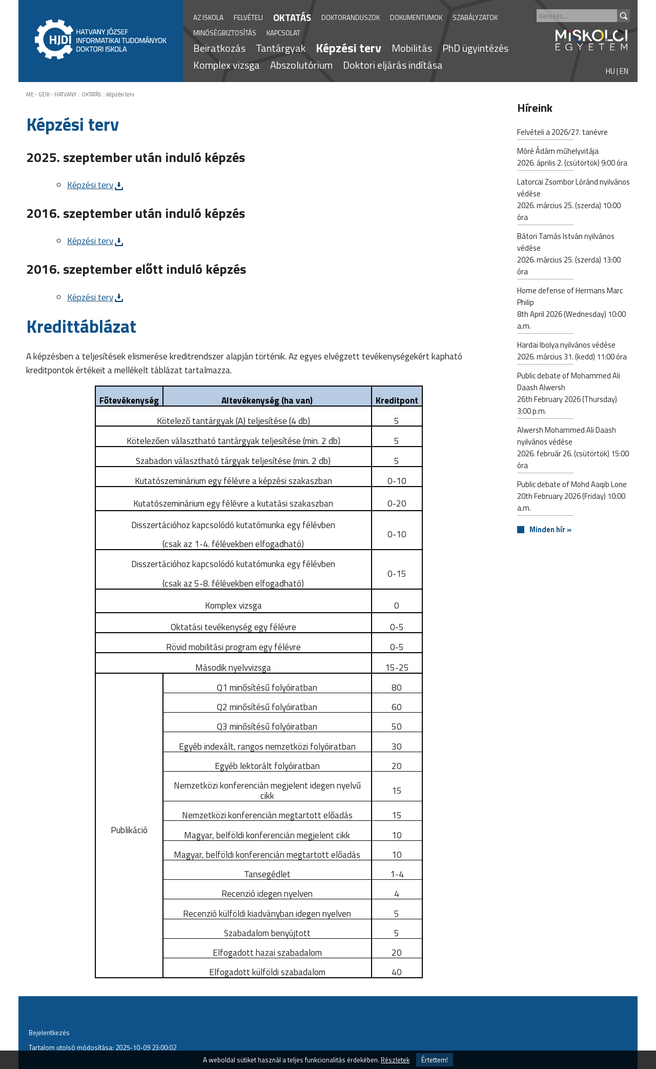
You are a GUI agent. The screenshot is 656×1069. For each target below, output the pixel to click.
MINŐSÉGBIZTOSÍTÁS (224, 33)
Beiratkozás (219, 48)
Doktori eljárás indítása (393, 65)
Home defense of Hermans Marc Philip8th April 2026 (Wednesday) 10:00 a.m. (571, 309)
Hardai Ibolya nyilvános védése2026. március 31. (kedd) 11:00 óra (572, 352)
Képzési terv (348, 47)
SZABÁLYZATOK (475, 17)
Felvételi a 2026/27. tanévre (562, 133)
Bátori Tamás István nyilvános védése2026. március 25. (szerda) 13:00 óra (569, 254)
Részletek (395, 1060)
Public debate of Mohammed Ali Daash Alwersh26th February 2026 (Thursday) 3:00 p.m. (568, 394)
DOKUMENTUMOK (416, 17)
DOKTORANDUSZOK (350, 17)
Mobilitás (412, 48)
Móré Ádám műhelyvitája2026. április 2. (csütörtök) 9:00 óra (572, 158)
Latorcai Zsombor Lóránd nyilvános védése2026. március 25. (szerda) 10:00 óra (573, 200)
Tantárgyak (280, 48)
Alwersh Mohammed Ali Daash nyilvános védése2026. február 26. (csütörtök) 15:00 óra (573, 448)
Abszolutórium (301, 65)
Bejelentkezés (49, 1032)
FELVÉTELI (248, 17)
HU (610, 71)
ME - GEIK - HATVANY (51, 94)
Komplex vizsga (226, 65)
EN (624, 71)
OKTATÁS (292, 17)
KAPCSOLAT (283, 33)
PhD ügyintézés (475, 48)
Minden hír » (550, 530)
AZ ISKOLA (208, 17)
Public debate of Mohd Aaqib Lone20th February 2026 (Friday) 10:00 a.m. (572, 497)
